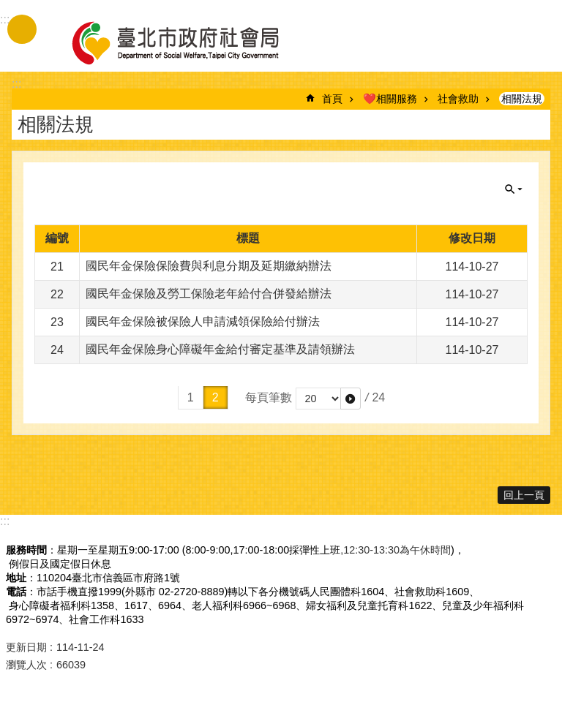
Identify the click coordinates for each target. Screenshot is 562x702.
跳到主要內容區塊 (7, 7)
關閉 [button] (514, 189)
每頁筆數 (268, 397)
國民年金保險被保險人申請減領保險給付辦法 (203, 321)
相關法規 (521, 99)
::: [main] (16, 84)
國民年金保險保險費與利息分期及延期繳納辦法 (208, 266)
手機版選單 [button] (22, 29)
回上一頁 (523, 495)
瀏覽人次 (26, 665)
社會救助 (458, 99)
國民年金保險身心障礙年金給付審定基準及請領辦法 (220, 349)
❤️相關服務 (390, 99)
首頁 (332, 99)
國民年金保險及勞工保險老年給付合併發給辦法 (208, 293)
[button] (350, 399)
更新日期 (26, 647)
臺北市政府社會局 (192, 42)
